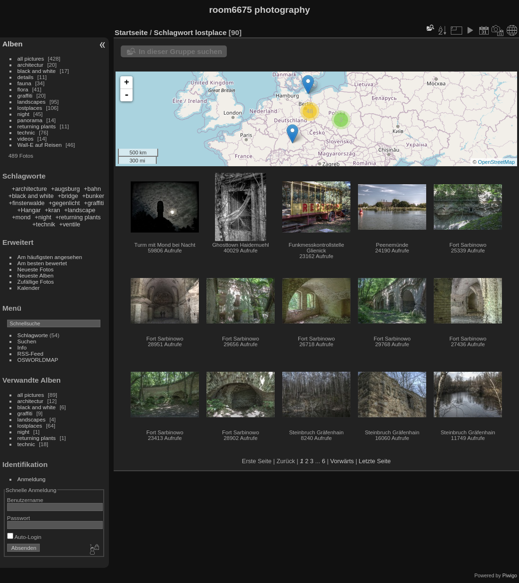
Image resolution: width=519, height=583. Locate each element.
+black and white (31, 195)
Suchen (27, 341)
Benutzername (25, 500)
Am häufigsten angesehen (50, 257)
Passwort (18, 518)
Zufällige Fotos (36, 281)
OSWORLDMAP (38, 360)
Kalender (29, 288)
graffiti (25, 95)
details (26, 77)
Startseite (131, 32)
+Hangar (29, 210)
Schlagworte (33, 335)
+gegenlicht (64, 202)
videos (26, 138)
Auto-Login (24, 537)
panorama (30, 120)
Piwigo (509, 575)
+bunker (93, 195)
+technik (43, 224)
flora (23, 89)
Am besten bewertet (42, 263)
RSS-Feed (31, 353)
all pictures (31, 58)
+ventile (69, 224)
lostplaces (30, 108)
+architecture (29, 188)
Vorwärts (342, 461)
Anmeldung (32, 479)
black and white (37, 71)
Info (22, 347)
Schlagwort (173, 32)
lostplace (211, 32)
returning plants (37, 126)
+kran (52, 210)
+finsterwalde (27, 202)
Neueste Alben (36, 275)
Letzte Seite (375, 461)
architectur (31, 65)
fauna (24, 83)
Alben (12, 44)
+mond (21, 217)
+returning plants (78, 217)
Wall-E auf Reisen (40, 145)
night (24, 114)
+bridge (68, 195)
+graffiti (94, 202)
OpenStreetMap (496, 162)
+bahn (92, 188)
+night (43, 217)
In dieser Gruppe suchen (180, 51)
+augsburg (65, 188)
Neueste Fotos (36, 269)
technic (26, 132)
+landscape (79, 210)
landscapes (32, 102)
